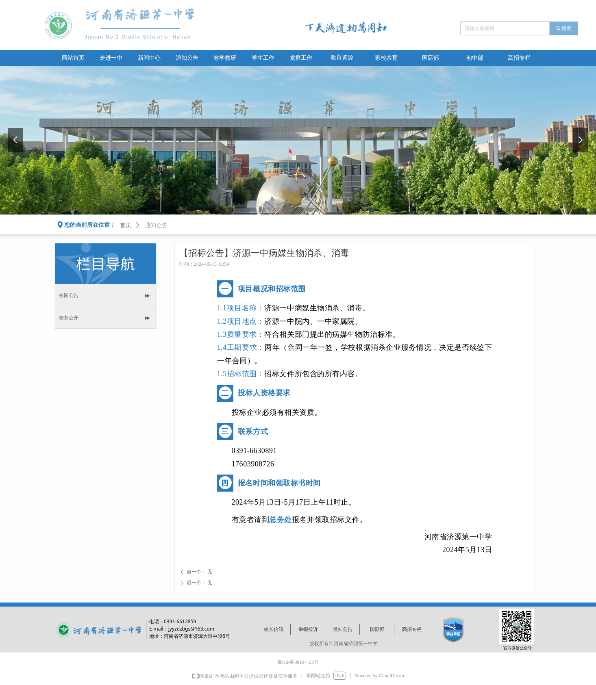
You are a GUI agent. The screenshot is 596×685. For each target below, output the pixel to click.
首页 (125, 225)
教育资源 (342, 57)
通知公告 (156, 225)
